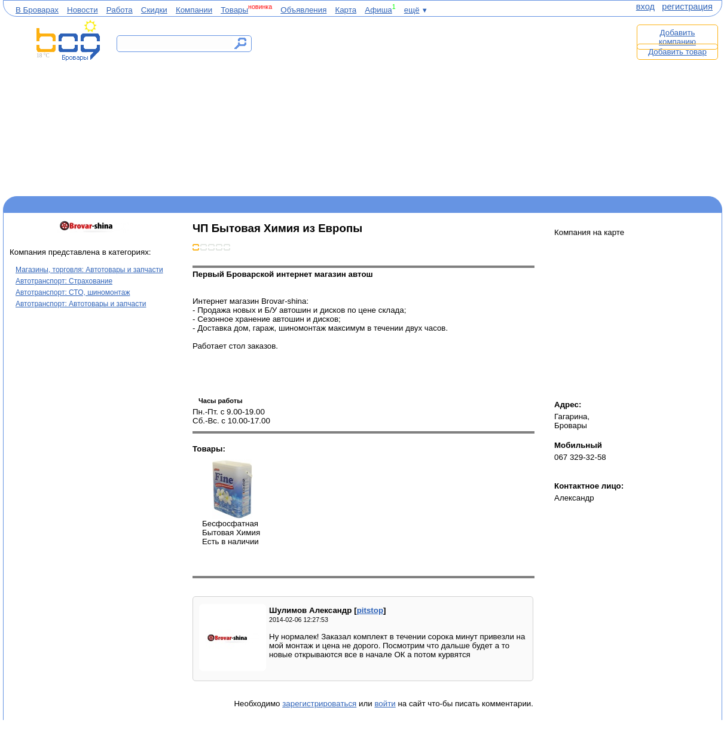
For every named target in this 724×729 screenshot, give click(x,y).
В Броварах (37, 9)
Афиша (378, 9)
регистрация (687, 6)
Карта (345, 9)
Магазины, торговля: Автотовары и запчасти (89, 270)
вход (645, 6)
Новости (82, 9)
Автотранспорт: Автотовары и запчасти (81, 304)
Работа (119, 9)
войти (384, 703)
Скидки (154, 9)
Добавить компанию (677, 37)
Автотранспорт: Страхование (64, 281)
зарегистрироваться (319, 703)
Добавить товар (677, 51)
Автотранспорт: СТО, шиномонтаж (73, 292)
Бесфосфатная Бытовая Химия (232, 489)
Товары (234, 9)
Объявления (303, 9)
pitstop (370, 610)
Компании (194, 9)
